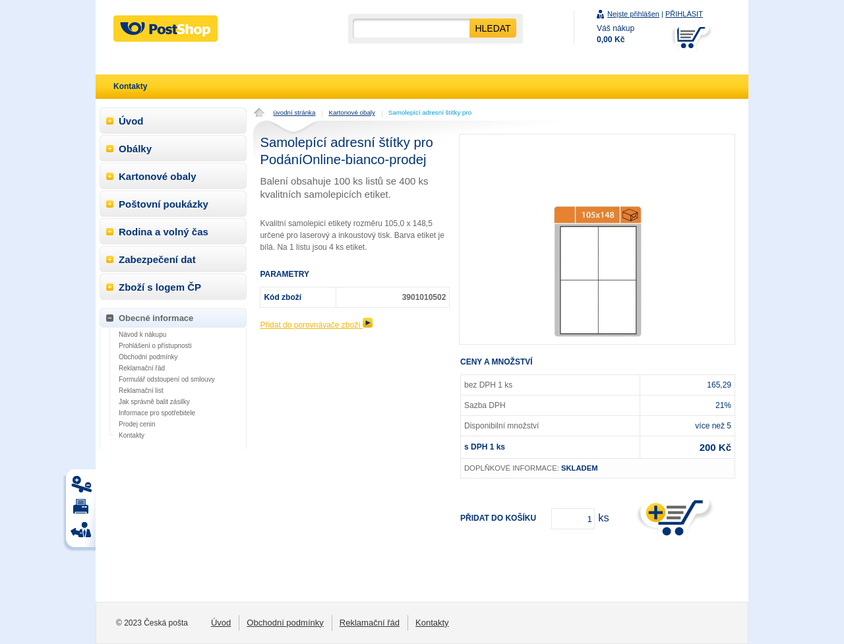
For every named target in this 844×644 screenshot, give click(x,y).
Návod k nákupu (142, 334)
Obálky (135, 148)
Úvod (131, 121)
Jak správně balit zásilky (154, 401)
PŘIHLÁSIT (684, 14)
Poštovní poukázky (163, 204)
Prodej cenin (137, 424)
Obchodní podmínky (148, 357)
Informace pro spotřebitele (157, 413)
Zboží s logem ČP (160, 287)
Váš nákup (615, 34)
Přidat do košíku (498, 518)
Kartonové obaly (351, 112)
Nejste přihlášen (633, 14)
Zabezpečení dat (157, 259)
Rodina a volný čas (163, 231)
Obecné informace (156, 318)
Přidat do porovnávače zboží (316, 325)
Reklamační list (141, 390)
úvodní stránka (294, 112)
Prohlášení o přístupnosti (155, 345)
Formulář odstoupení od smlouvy (167, 379)
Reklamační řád (142, 368)
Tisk (83, 487)
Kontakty (131, 435)
